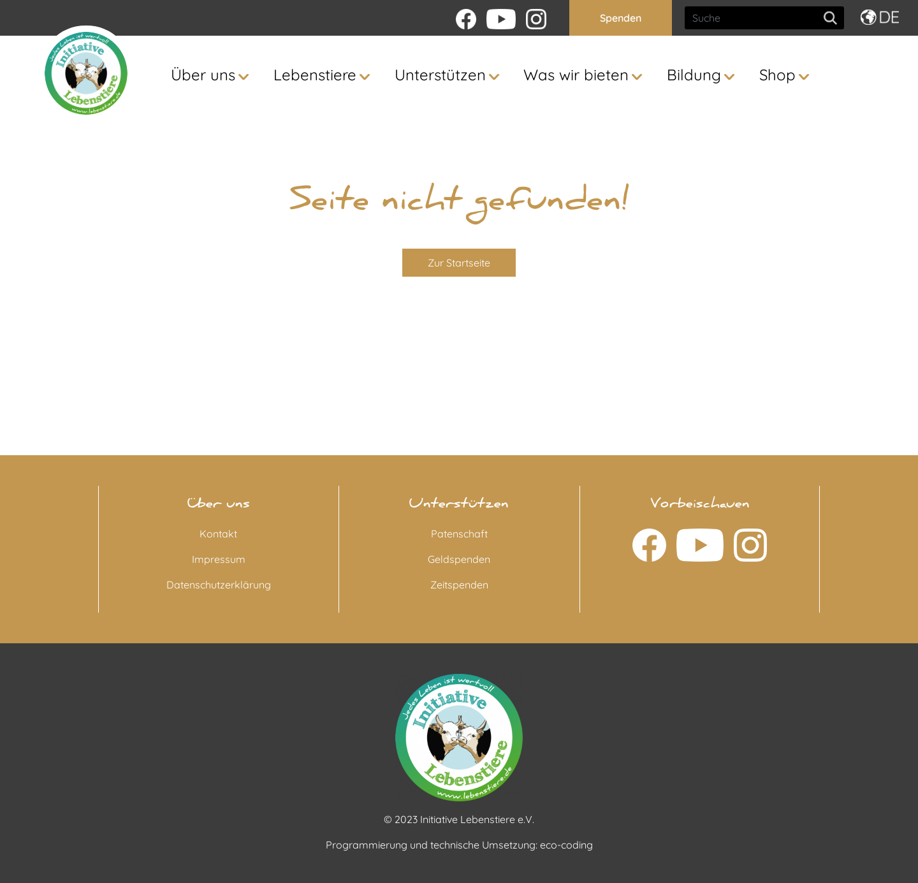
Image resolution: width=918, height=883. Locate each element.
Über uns (203, 74)
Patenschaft (459, 533)
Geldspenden (459, 559)
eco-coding (566, 844)
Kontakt (218, 533)
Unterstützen (440, 74)
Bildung (694, 74)
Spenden (620, 17)
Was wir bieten (576, 74)
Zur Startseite (459, 262)
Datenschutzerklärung (218, 584)
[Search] (764, 17)
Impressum (218, 559)
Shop (777, 74)
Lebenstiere (314, 74)
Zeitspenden (459, 584)
